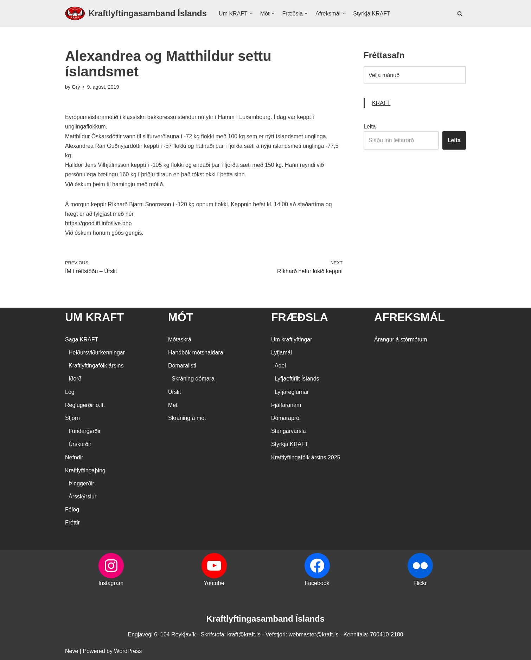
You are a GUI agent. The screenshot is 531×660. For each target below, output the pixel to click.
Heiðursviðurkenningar (97, 353)
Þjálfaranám (286, 405)
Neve (71, 651)
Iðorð (75, 379)
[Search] (459, 13)
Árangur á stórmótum (400, 339)
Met (173, 405)
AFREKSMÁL (409, 317)
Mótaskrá (179, 339)
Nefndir (74, 457)
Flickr (420, 583)
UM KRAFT (94, 317)
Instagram (110, 583)
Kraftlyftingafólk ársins (96, 366)
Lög (70, 392)
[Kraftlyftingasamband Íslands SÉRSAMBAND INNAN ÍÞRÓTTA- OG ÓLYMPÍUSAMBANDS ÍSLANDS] (136, 13)
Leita (370, 127)
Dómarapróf (286, 418)
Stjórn (72, 418)
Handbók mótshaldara (195, 353)
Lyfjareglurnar (292, 392)
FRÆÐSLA (299, 317)
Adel (280, 366)
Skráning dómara (193, 379)
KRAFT (381, 103)
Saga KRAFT (81, 339)
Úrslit (174, 392)
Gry (76, 87)
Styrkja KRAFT (371, 14)
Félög (72, 510)
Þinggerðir (81, 483)
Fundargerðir (85, 431)
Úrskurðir (80, 444)
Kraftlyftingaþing (85, 470)
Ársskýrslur (82, 496)
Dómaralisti (182, 366)
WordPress (128, 651)
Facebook (317, 583)
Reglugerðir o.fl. (85, 405)
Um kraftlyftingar (291, 339)
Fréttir (72, 523)
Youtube (214, 583)
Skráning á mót (187, 418)
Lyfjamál (281, 353)
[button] (250, 13)
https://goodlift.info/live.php (98, 223)
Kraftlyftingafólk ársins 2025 (305, 457)
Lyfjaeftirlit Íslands (297, 379)
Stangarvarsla (288, 431)
